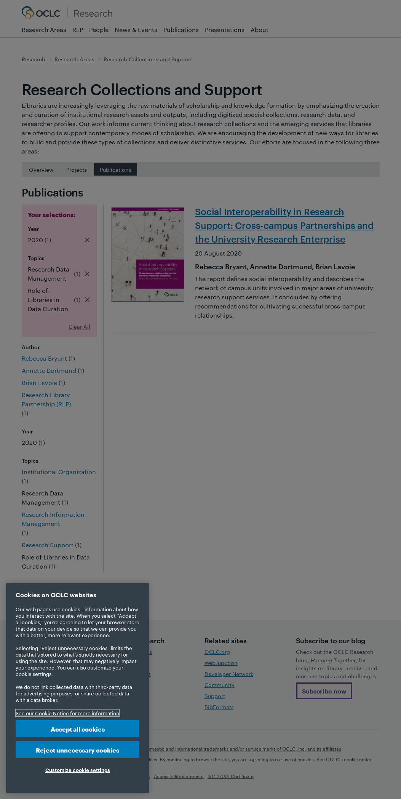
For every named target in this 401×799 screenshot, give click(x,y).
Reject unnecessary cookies (77, 749)
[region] (77, 688)
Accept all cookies (78, 728)
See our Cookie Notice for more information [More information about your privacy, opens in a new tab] (67, 713)
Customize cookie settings (77, 769)
